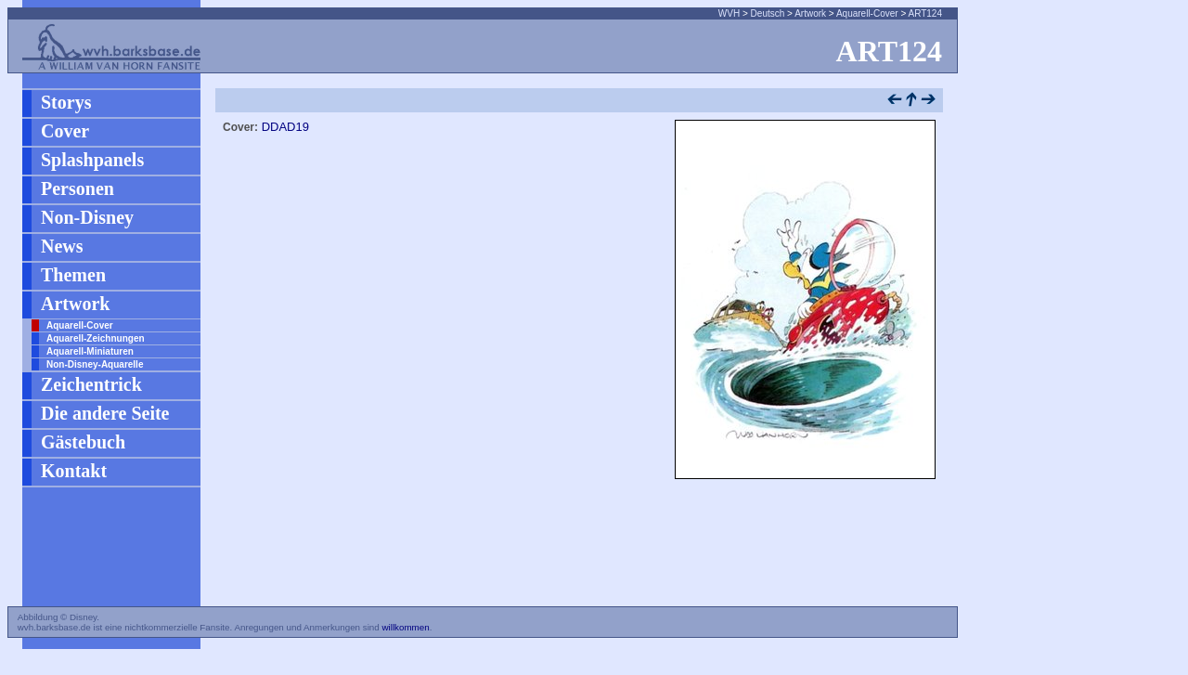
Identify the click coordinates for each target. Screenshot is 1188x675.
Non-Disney (87, 217)
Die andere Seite (105, 413)
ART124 (925, 13)
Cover (65, 131)
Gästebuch (83, 442)
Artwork (810, 13)
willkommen (405, 627)
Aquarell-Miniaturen (90, 351)
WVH (729, 13)
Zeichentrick (91, 384)
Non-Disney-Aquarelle (94, 364)
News (62, 246)
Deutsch (768, 13)
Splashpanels (92, 159)
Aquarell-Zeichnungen (95, 338)
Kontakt (74, 471)
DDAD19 (285, 127)
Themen (73, 275)
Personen (77, 188)
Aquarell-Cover (867, 13)
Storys (66, 102)
